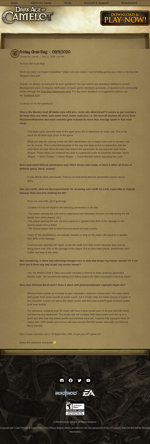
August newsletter (51, 71)
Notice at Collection (74, 428)
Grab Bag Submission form (56, 91)
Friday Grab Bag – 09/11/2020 (45, 51)
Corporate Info (6, 428)
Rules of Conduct (112, 428)
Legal (17, 428)
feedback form (32, 95)
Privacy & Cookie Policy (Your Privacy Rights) (43, 428)
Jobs (124, 428)
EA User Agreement (94, 428)
